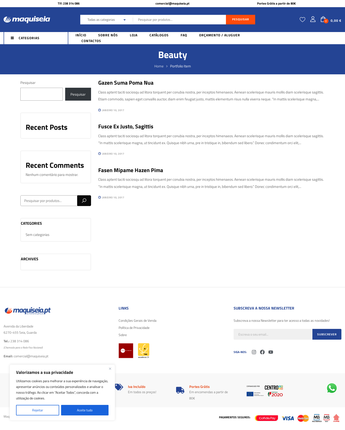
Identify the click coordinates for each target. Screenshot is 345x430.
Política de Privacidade (134, 327)
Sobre (123, 334)
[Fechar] (110, 368)
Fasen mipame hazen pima (130, 170)
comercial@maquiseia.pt (172, 3)
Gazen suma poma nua (126, 82)
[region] (62, 392)
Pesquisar (27, 82)
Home (159, 66)
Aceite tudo (84, 410)
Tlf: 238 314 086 (69, 3)
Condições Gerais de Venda (137, 320)
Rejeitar (37, 410)
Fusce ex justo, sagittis (125, 126)
